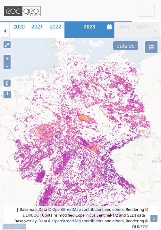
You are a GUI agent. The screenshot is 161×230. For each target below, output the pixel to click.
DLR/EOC (31, 215)
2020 (19, 26)
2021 (37, 26)
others (118, 209)
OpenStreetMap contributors (78, 209)
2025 (142, 26)
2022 (55, 26)
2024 (124, 26)
